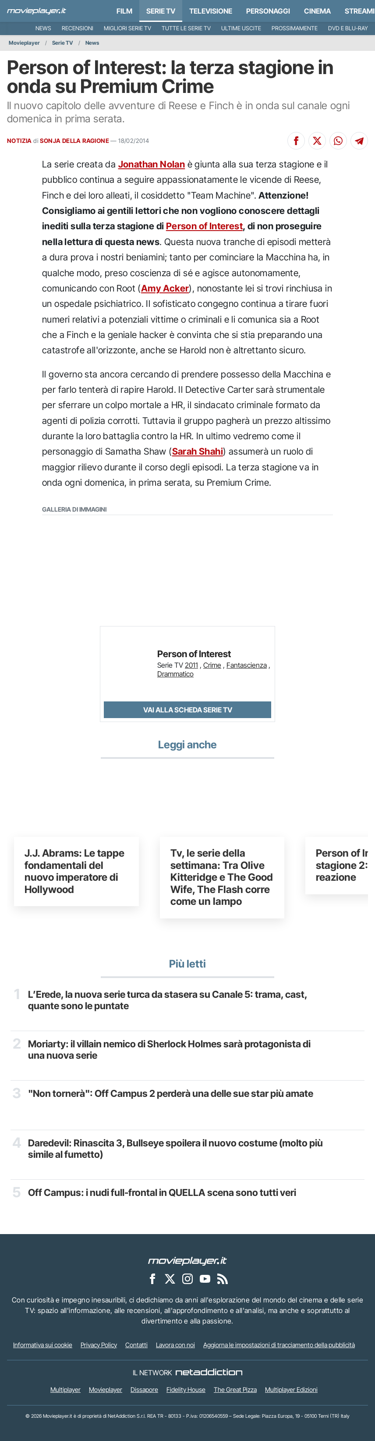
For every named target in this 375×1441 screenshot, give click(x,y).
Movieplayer (24, 42)
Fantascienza (246, 665)
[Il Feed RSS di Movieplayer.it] (222, 1278)
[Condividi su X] (317, 140)
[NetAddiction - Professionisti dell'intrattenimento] (209, 1372)
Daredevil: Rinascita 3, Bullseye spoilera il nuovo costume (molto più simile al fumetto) (175, 1148)
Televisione (210, 11)
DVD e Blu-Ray (348, 28)
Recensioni (77, 28)
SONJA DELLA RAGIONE (74, 140)
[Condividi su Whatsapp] (338, 140)
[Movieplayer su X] (170, 1278)
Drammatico (175, 673)
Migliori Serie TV (127, 28)
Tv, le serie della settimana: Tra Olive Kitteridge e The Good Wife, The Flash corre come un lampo (221, 877)
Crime (212, 665)
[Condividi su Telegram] (359, 140)
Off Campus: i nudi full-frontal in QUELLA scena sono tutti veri (162, 1192)
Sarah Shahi (197, 451)
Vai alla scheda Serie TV (187, 709)
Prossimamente (295, 28)
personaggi (268, 11)
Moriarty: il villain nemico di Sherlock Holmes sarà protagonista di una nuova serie (169, 1049)
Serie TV (160, 11)
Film (124, 11)
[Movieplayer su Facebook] (152, 1278)
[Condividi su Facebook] (296, 140)
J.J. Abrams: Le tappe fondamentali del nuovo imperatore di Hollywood (74, 871)
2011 (191, 665)
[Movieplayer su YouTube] (205, 1278)
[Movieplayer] (187, 1260)
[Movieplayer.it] (36, 11)
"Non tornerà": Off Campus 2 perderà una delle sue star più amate (170, 1093)
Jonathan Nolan (151, 164)
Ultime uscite (241, 28)
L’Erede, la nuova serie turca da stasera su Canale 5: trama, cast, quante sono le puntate (167, 1000)
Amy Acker (165, 288)
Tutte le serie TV (186, 28)
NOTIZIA (19, 140)
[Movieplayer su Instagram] (187, 1278)
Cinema (317, 11)
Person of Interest (204, 226)
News (43, 28)
